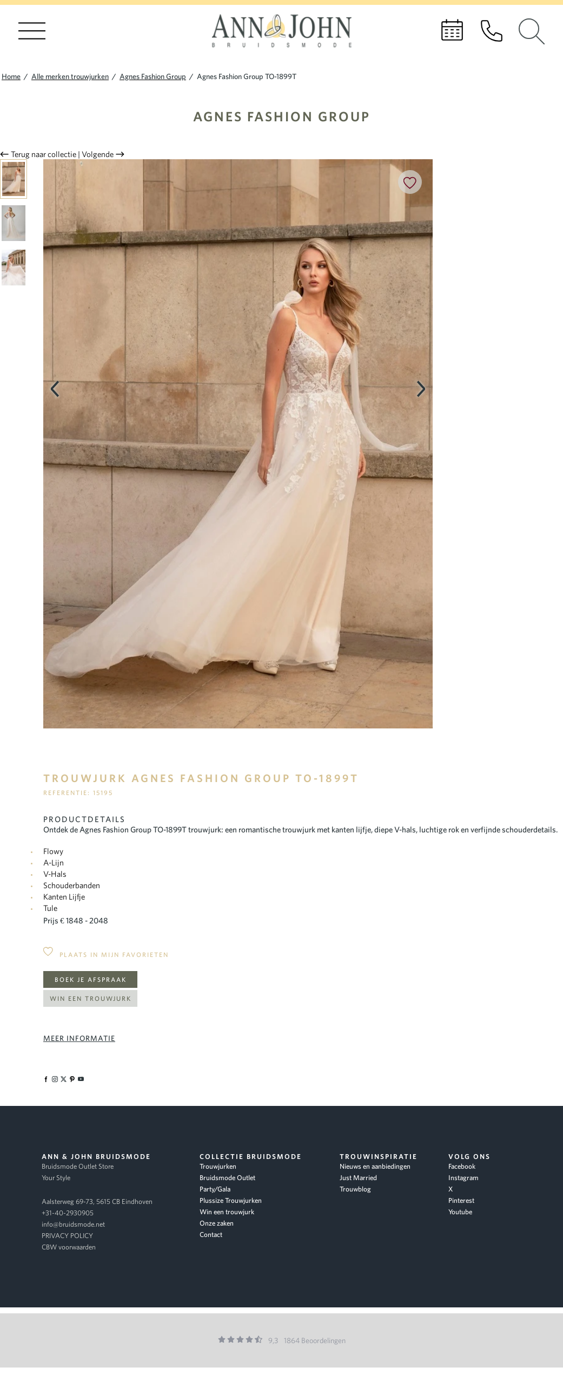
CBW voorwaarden (69, 1247)
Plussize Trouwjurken (231, 1200)
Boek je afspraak (91, 979)
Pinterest (461, 1200)
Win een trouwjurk (90, 998)
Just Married (358, 1178)
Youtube (460, 1212)
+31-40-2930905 (68, 1213)
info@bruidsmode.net (73, 1224)
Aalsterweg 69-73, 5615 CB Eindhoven (97, 1201)
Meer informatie (79, 1038)
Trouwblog (355, 1189)
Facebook (461, 1166)
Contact (211, 1234)
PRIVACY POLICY (67, 1236)
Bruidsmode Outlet (227, 1178)
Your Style (56, 1178)
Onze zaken (217, 1223)
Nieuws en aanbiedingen (375, 1166)
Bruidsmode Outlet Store (78, 1166)
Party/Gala (215, 1189)
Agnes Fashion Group (281, 116)
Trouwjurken (218, 1166)
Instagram (463, 1178)
